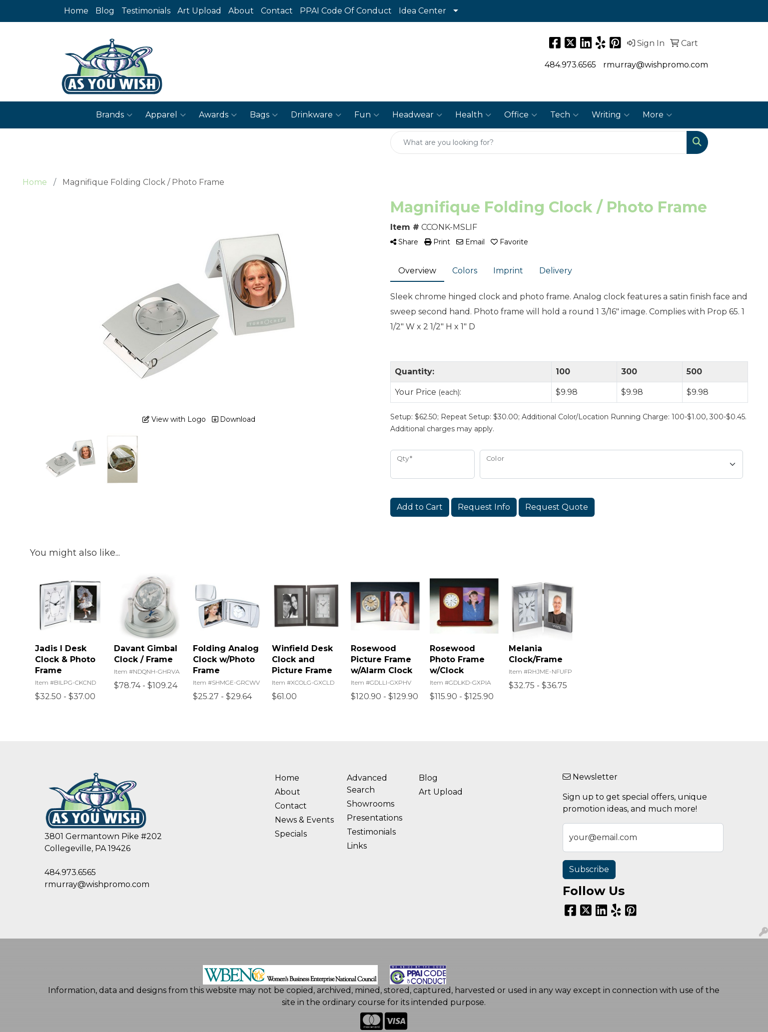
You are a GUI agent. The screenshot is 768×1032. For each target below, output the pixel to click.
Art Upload (199, 10)
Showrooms (370, 804)
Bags (264, 115)
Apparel (165, 115)
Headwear (417, 115)
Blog (104, 10)
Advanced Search (367, 784)
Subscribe (589, 869)
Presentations (374, 818)
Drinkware (316, 115)
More (657, 115)
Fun (366, 115)
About (241, 10)
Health (473, 115)
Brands (114, 115)
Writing (611, 115)
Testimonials (145, 10)
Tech (564, 115)
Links (357, 846)
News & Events (304, 820)
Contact (277, 10)
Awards (218, 115)
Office (520, 115)
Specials (291, 834)
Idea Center (422, 10)
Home (76, 10)
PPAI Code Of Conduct (346, 10)
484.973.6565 (570, 64)
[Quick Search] (538, 142)
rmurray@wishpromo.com (655, 64)
